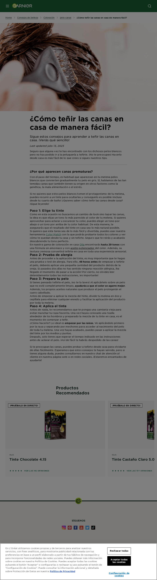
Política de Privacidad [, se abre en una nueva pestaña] (62, 571)
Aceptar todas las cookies (119, 561)
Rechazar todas (119, 550)
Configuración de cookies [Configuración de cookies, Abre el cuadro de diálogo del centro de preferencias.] (119, 574)
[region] (78, 561)
